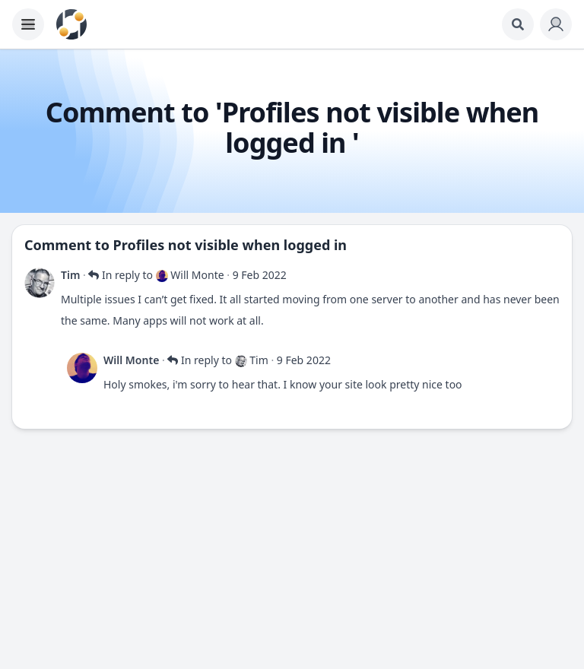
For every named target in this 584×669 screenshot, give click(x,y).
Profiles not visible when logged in (230, 245)
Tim (70, 275)
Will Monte (131, 360)
